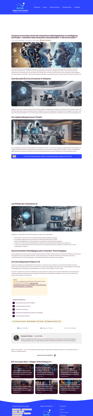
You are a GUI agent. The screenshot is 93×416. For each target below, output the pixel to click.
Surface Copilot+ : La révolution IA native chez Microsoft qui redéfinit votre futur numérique (22, 388)
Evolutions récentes (55, 7)
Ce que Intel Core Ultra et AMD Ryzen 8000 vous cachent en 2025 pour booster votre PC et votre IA (22, 372)
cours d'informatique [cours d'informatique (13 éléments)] (27, 409)
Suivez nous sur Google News (46, 355)
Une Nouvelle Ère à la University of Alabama (25, 303)
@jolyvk (15, 279)
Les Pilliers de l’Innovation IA (22, 309)
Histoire (46, 7)
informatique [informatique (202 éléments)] (28, 413)
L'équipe (62, 409)
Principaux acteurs (67, 7)
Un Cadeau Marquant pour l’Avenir (23, 306)
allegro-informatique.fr (46, 40)
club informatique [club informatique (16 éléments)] (17, 409)
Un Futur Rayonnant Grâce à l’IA (22, 316)
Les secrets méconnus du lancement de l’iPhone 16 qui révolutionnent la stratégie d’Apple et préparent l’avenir (45, 387)
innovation (41, 321)
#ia (26, 284)
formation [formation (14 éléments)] (22, 411)
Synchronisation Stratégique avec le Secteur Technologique (29, 312)
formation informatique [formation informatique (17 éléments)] (18, 413)
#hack (33, 284)
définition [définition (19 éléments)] (15, 411)
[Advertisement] (46, 23)
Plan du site (63, 415)
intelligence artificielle (52, 321)
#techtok (32, 283)
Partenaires (77, 7)
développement (32, 321)
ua (60, 321)
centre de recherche (20, 321)
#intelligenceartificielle (19, 284)
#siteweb (29, 284)
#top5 (36, 283)
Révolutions (38, 7)
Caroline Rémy (38, 336)
